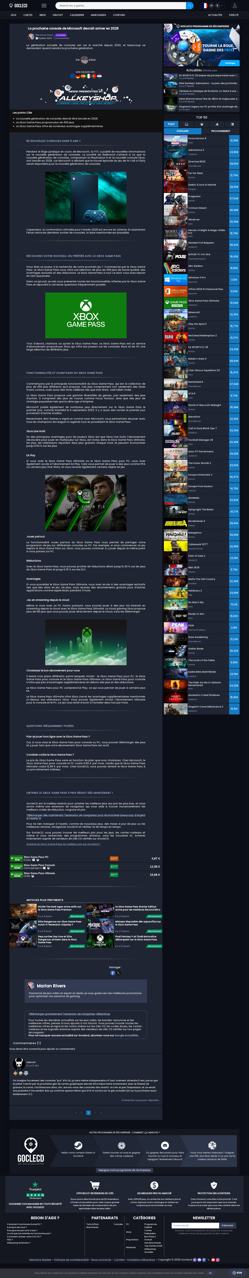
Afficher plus (209, 70)
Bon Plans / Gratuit (150, 1261)
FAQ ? (10, 1262)
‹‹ (76, 1135)
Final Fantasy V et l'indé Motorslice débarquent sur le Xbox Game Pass (136, 961)
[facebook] (113, 995)
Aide (237, 1273)
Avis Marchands (152, 1265)
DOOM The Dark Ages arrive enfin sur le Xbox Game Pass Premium (59, 931)
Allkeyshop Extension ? (19, 1265)
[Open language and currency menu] (213, 5)
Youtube (118, 1246)
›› (100, 1135)
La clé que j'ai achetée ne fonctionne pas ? (29, 1256)
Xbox (128, 1254)
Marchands (92, 1249)
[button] (234, 5)
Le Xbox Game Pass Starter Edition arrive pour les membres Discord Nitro (137, 931)
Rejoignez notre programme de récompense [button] (124, 1192)
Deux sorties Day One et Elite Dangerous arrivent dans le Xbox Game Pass (57, 962)
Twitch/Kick (92, 1246)
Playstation (132, 1262)
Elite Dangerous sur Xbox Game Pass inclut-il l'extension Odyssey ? (59, 946)
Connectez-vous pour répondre (140, 1122)
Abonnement (77, 939)
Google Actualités (127, 1058)
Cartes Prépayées (149, 1254)
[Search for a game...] (124, 5)
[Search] (190, 5)
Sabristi (31, 1084)
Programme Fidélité (150, 1248)
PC (127, 1246)
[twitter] (118, 995)
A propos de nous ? (17, 1249)
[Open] (44, 5)
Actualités (61, 35)
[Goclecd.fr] (18, 5)
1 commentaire (61, 38)
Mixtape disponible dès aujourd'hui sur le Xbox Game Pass (138, 946)
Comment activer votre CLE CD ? (24, 1259)
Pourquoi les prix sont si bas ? (22, 1252)
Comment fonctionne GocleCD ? (24, 1246)
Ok (210, 1273)
